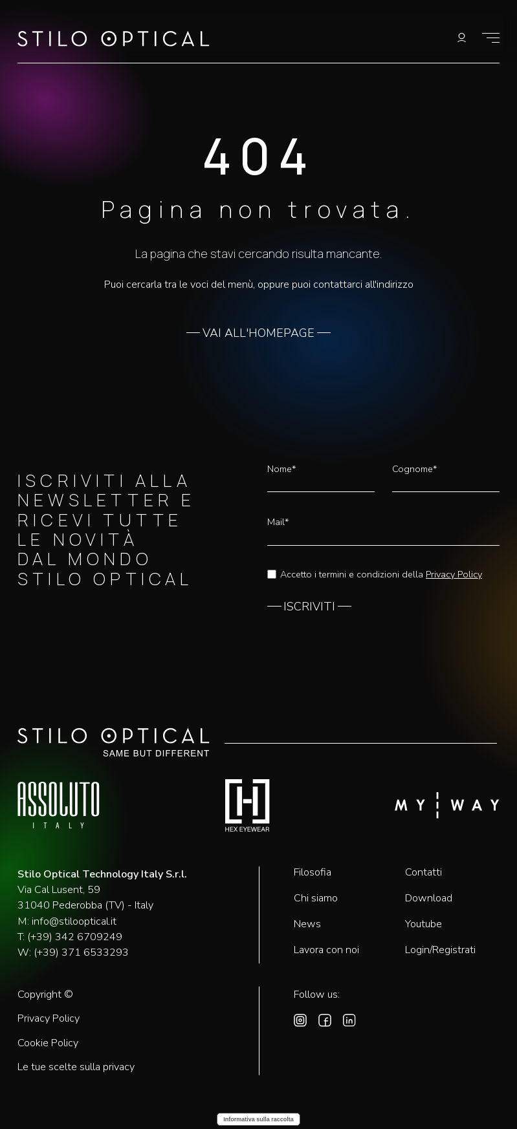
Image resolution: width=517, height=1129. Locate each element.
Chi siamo (316, 898)
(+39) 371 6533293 (81, 952)
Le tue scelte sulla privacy (76, 1067)
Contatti (423, 872)
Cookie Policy (47, 1043)
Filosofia (312, 872)
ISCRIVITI (309, 607)
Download (428, 898)
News (307, 924)
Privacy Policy (454, 574)
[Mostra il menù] (491, 38)
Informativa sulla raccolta (258, 1119)
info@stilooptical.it (74, 921)
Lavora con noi (326, 950)
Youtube (423, 924)
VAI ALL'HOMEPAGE (258, 333)
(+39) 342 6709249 (74, 937)
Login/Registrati (440, 950)
